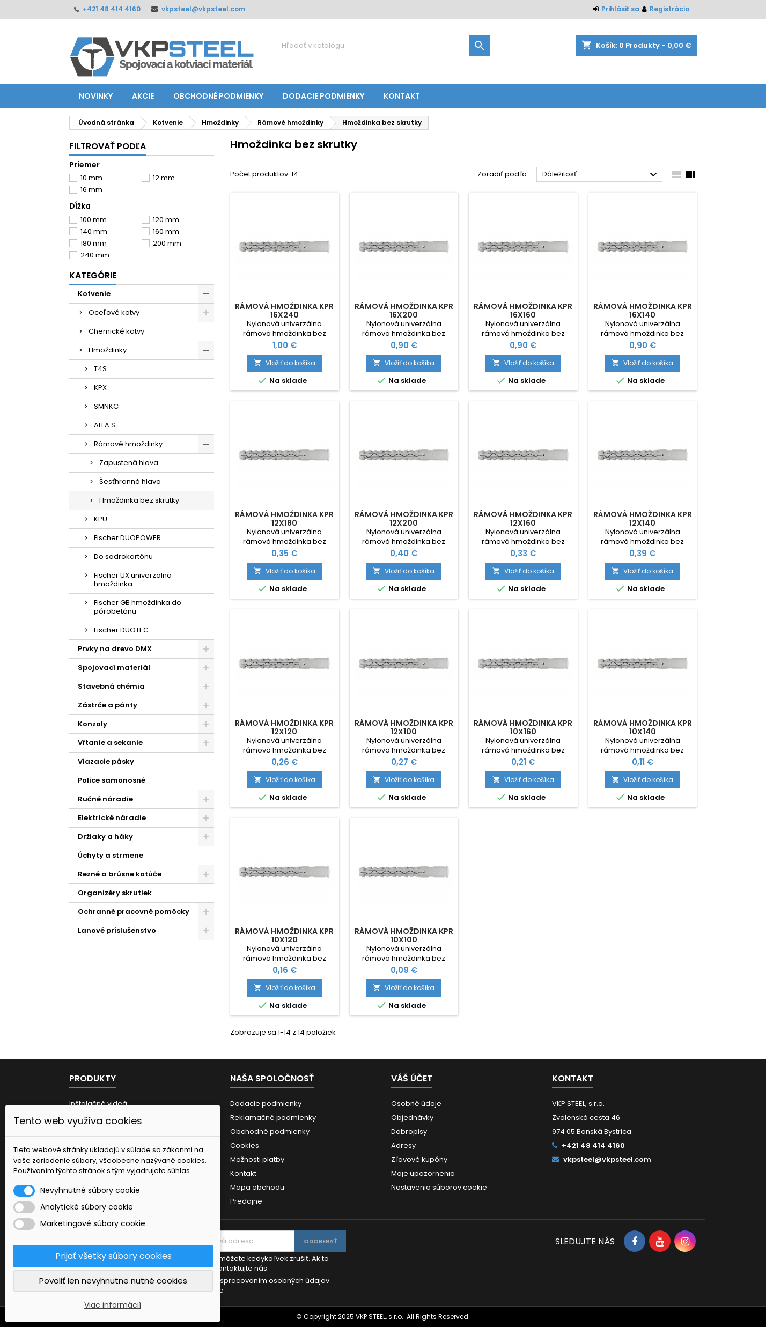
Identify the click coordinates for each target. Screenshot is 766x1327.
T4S (100, 369)
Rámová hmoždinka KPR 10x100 (404, 935)
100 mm (93, 220)
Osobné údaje (416, 1104)
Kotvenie (94, 294)
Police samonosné (111, 780)
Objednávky (412, 1117)
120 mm (166, 220)
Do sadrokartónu (123, 556)
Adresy (403, 1145)
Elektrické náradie (112, 818)
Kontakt (402, 96)
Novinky (96, 96)
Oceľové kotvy (114, 312)
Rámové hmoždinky (128, 444)
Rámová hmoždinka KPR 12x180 (284, 518)
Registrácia (670, 8)
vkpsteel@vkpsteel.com (203, 8)
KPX (100, 387)
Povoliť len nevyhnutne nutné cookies (113, 1280)
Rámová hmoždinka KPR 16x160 (523, 310)
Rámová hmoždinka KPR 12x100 (404, 727)
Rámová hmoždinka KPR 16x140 (642, 310)
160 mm (166, 231)
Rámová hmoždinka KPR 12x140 (642, 518)
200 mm (167, 243)
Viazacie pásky (106, 761)
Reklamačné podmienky (273, 1117)
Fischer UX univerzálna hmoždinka (133, 579)
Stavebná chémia (111, 686)
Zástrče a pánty (107, 705)
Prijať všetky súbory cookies (113, 1256)
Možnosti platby (257, 1159)
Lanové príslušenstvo (117, 930)
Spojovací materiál (114, 667)
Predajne (246, 1201)
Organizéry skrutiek (115, 893)
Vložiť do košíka (284, 362)
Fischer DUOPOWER (127, 538)
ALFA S (104, 425)
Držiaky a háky (105, 836)
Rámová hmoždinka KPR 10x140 (642, 727)
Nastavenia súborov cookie (439, 1187)
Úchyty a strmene (110, 855)
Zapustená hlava (128, 463)
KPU (100, 519)
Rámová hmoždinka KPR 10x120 (284, 935)
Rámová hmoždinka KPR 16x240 (284, 310)
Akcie (143, 96)
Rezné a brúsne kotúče (119, 874)
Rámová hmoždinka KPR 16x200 (404, 310)
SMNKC (106, 406)
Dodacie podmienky (323, 96)
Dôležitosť (601, 174)
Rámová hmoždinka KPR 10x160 (523, 727)
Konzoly (92, 724)
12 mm (164, 178)
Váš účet (411, 1078)
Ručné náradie (105, 799)
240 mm (94, 255)
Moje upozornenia (423, 1173)
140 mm (93, 231)
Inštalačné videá (98, 1104)
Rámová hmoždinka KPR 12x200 (404, 518)
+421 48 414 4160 (112, 8)
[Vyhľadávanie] (383, 45)
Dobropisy (409, 1131)
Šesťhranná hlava (130, 481)
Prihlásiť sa (620, 8)
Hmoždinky (108, 350)
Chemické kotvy (116, 331)
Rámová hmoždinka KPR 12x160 (523, 518)
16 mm (91, 190)
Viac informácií (112, 1305)
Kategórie (92, 275)
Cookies (244, 1145)
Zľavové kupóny (419, 1159)
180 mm (93, 243)
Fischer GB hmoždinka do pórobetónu (137, 607)
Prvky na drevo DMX (115, 649)
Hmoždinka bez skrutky (139, 500)
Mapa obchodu (257, 1187)
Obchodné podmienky (218, 96)
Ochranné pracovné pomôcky (133, 911)
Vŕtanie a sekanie (110, 743)
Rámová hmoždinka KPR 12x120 (284, 727)
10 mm (91, 178)
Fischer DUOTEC (121, 630)
